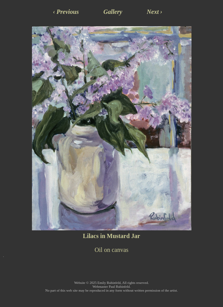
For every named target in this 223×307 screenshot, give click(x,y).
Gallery (112, 11)
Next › (154, 11)
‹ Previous (66, 11)
